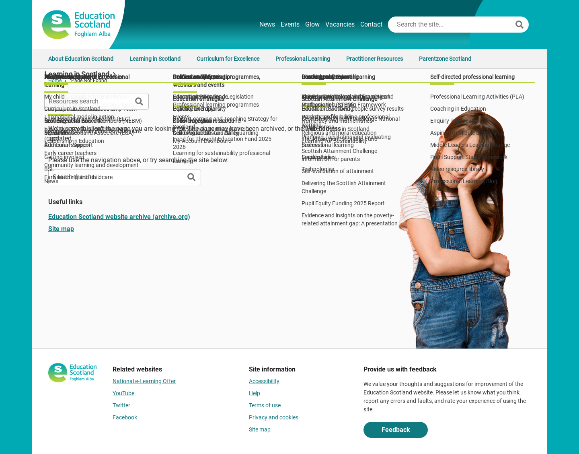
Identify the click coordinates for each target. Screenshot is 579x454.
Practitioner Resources (374, 59)
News (267, 24)
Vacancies (340, 24)
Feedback (396, 429)
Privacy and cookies (273, 417)
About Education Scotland (80, 59)
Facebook (125, 417)
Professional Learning (302, 59)
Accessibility (264, 381)
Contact (371, 24)
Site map (61, 229)
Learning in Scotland (155, 59)
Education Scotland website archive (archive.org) (119, 217)
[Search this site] (450, 25)
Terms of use (265, 405)
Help (254, 393)
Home (55, 80)
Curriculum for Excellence (228, 59)
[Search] (519, 24)
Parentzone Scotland (445, 59)
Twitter (121, 405)
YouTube (123, 393)
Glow (312, 24)
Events (290, 24)
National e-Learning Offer (144, 381)
